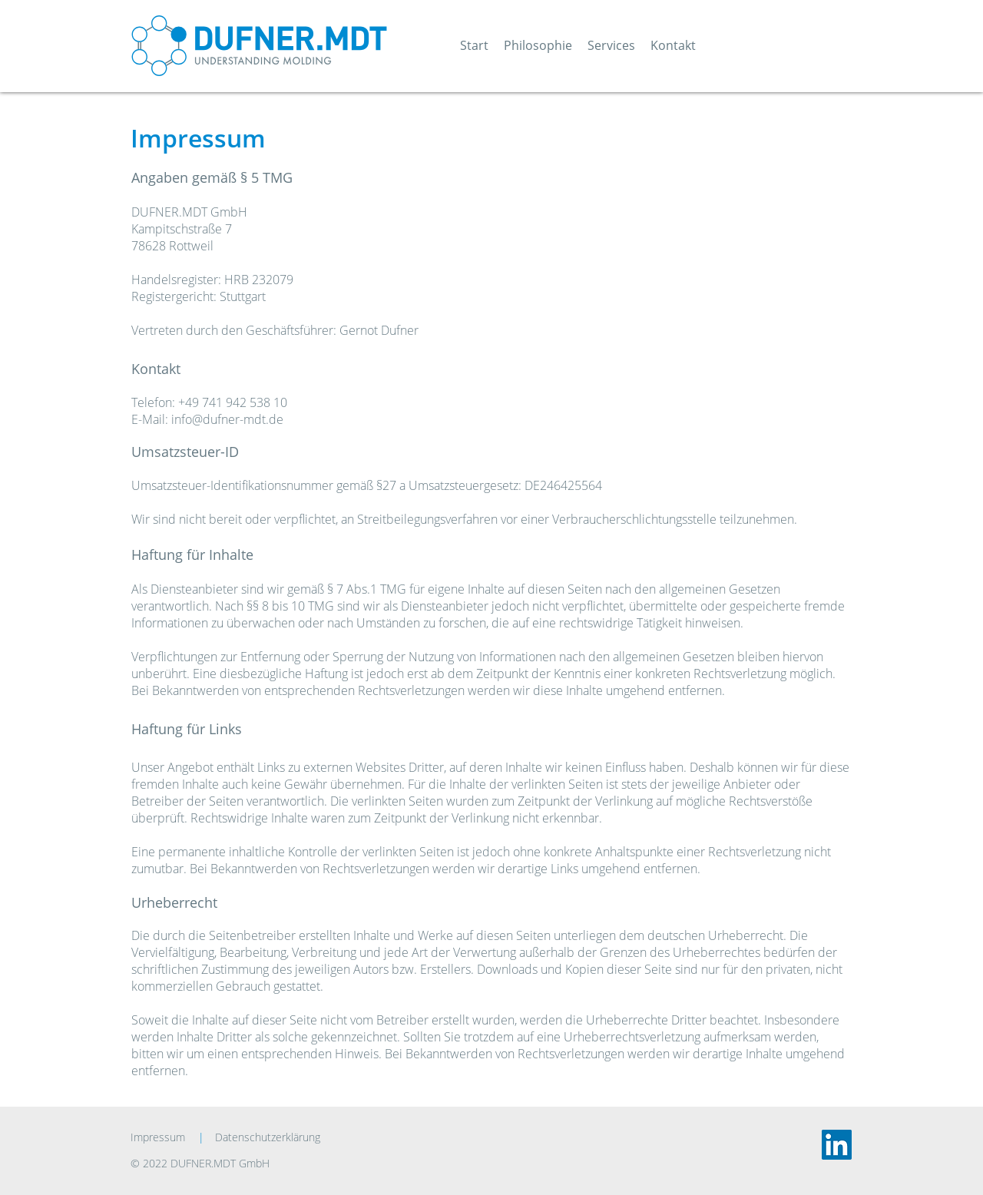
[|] (201, 1137)
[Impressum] (161, 1137)
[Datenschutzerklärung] (276, 1137)
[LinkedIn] (837, 1145)
